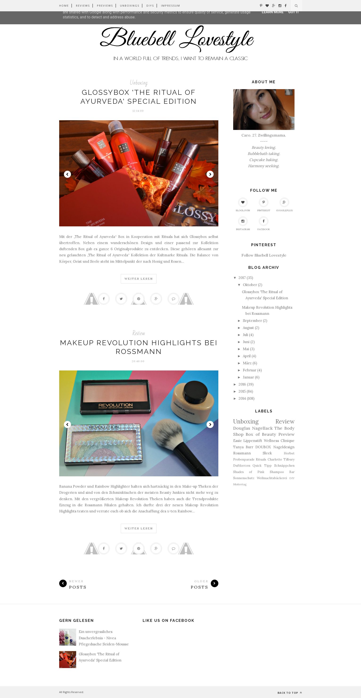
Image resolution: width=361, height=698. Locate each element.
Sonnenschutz (243, 478)
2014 (242, 398)
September (252, 320)
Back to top (290, 692)
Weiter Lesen (138, 278)
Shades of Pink (249, 472)
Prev (67, 174)
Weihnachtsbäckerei (272, 478)
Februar (249, 370)
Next (210, 174)
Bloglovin (243, 205)
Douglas (241, 428)
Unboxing (138, 83)
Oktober (250, 285)
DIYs (150, 5)
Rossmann (242, 453)
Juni (246, 342)
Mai (246, 349)
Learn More (272, 12)
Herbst (289, 453)
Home (64, 5)
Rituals (261, 459)
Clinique (288, 440)
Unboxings (129, 5)
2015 (242, 391)
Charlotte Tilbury (281, 459)
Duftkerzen (241, 465)
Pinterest (263, 205)
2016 (242, 384)
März (247, 363)
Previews (105, 5)
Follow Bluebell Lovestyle (263, 255)
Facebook (263, 223)
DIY (292, 478)
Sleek (267, 453)
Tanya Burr (243, 447)
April (247, 356)
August (248, 327)
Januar (248, 377)
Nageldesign (284, 447)
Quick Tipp (262, 465)
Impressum (170, 5)
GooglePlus (284, 205)
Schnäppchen (284, 465)
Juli (245, 334)
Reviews (83, 5)
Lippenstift (252, 440)
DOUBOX (263, 447)
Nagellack (262, 428)
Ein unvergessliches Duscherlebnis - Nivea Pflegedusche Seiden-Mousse (104, 637)
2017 (242, 277)
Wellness (271, 440)
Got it (293, 12)
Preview (286, 434)
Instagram (243, 223)
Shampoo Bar (282, 472)
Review (139, 333)
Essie (237, 440)
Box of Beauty (261, 434)
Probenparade (243, 459)
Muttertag (240, 484)
